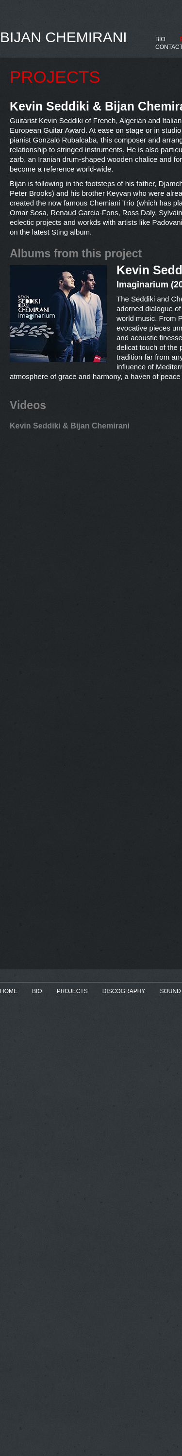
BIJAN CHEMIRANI (63, 37)
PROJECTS (72, 991)
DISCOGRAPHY (124, 991)
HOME (8, 991)
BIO (160, 39)
